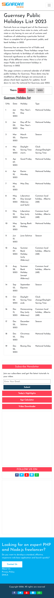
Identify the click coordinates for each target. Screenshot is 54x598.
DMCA (5, 575)
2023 (21, 90)
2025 (40, 90)
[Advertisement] (27, 438)
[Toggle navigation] (49, 5)
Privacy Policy (8, 572)
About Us (6, 569)
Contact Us (12, 564)
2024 (30, 90)
